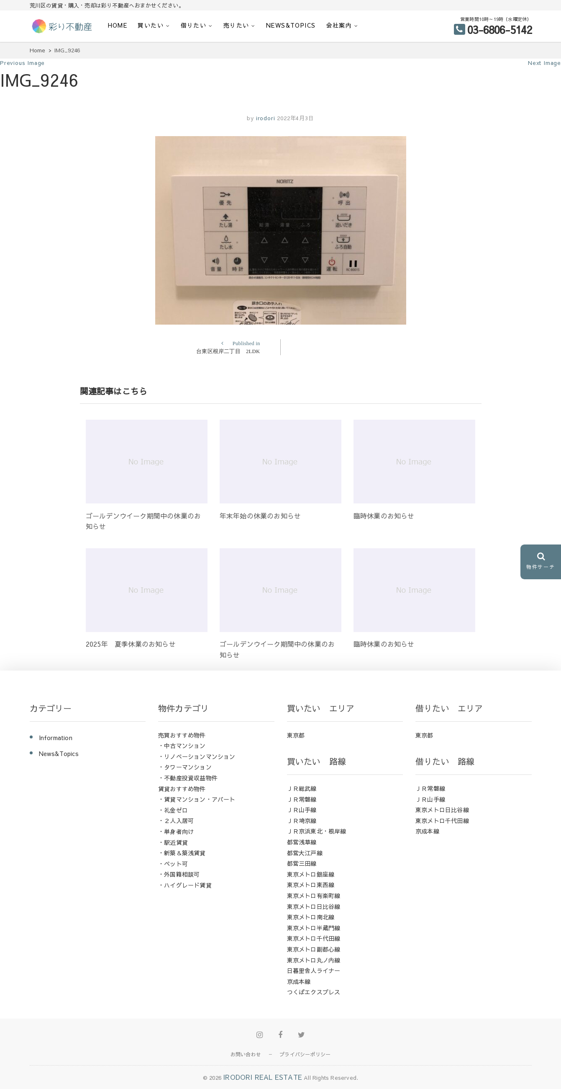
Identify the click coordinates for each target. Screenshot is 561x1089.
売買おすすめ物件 (182, 735)
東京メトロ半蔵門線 (314, 928)
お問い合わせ (246, 1054)
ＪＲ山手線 (302, 809)
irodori (264, 118)
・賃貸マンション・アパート (197, 799)
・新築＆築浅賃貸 (182, 853)
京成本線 (299, 981)
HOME (118, 25)
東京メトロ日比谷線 (314, 906)
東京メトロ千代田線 (314, 938)
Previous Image (22, 63)
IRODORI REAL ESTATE (262, 1076)
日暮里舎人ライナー (314, 970)
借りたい (194, 25)
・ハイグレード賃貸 (185, 885)
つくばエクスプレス (314, 992)
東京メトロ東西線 (311, 884)
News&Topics (290, 25)
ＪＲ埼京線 (302, 820)
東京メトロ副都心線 (314, 949)
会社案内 (339, 25)
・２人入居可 (176, 820)
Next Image (544, 63)
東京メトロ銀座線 (311, 874)
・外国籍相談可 (179, 874)
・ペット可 (173, 863)
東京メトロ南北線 (311, 917)
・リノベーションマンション (197, 756)
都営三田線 (302, 863)
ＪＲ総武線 (302, 788)
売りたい (236, 25)
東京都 (296, 735)
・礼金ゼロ (173, 810)
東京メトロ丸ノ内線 (314, 960)
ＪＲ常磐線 (302, 799)
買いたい (151, 25)
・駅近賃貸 (173, 842)
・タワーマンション (185, 767)
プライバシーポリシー (304, 1054)
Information (55, 737)
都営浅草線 (302, 842)
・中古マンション (182, 745)
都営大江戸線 (305, 853)
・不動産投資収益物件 (188, 778)
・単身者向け (176, 831)
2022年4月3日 (295, 118)
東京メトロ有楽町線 (314, 895)
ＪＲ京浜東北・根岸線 (316, 831)
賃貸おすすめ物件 (182, 788)
